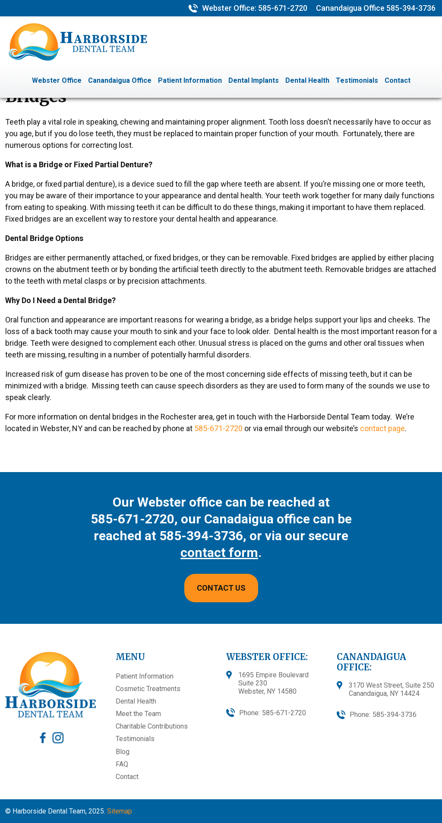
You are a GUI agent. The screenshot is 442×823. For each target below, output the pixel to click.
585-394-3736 (411, 8)
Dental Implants (253, 80)
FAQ (122, 764)
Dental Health (307, 80)
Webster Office (57, 80)
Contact (397, 80)
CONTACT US (221, 587)
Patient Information (190, 80)
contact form (219, 552)
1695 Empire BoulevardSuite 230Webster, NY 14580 (273, 683)
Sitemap (119, 811)
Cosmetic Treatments (148, 689)
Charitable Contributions (152, 726)
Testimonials (357, 80)
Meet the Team (138, 714)
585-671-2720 (281, 8)
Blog (122, 752)
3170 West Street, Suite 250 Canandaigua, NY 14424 (391, 689)
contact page (382, 428)
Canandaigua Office (120, 80)
